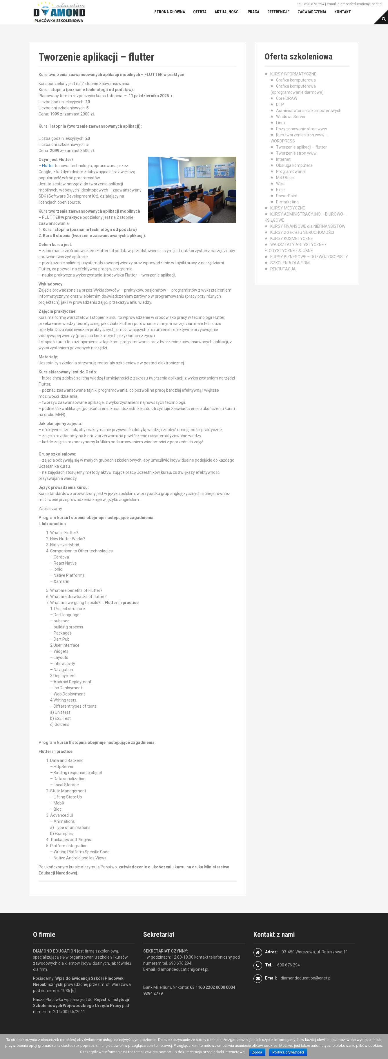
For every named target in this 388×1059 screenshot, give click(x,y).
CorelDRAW (286, 98)
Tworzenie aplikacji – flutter (301, 147)
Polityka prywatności (288, 1052)
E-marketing (287, 202)
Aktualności (227, 12)
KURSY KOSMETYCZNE (291, 238)
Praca (253, 12)
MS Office (285, 177)
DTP (280, 104)
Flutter (48, 165)
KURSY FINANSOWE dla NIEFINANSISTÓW (307, 226)
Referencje (278, 12)
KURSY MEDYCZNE (287, 208)
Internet (283, 159)
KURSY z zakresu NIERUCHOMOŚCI (302, 232)
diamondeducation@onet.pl (306, 978)
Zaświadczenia (312, 12)
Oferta (199, 12)
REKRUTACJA (283, 269)
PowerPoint (287, 196)
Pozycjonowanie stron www (301, 128)
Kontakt (342, 12)
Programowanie (291, 171)
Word (281, 183)
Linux (281, 122)
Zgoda (257, 1052)
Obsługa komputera (294, 165)
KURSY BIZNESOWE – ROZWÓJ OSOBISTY (309, 256)
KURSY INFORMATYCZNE (293, 74)
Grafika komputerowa (296, 80)
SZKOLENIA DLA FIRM (290, 263)
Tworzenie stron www (296, 153)
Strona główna (169, 12)
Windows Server (291, 116)
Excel (281, 189)
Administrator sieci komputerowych (308, 110)
